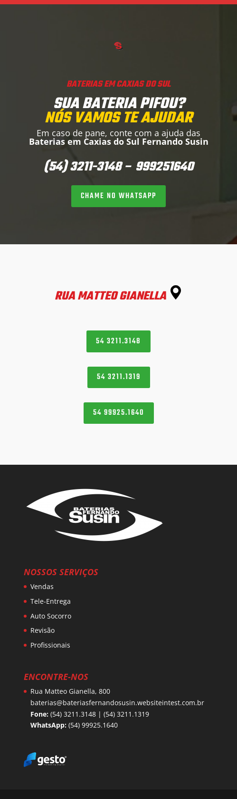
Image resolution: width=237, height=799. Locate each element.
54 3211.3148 (118, 341)
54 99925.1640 (118, 413)
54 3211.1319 (119, 377)
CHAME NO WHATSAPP (118, 196)
